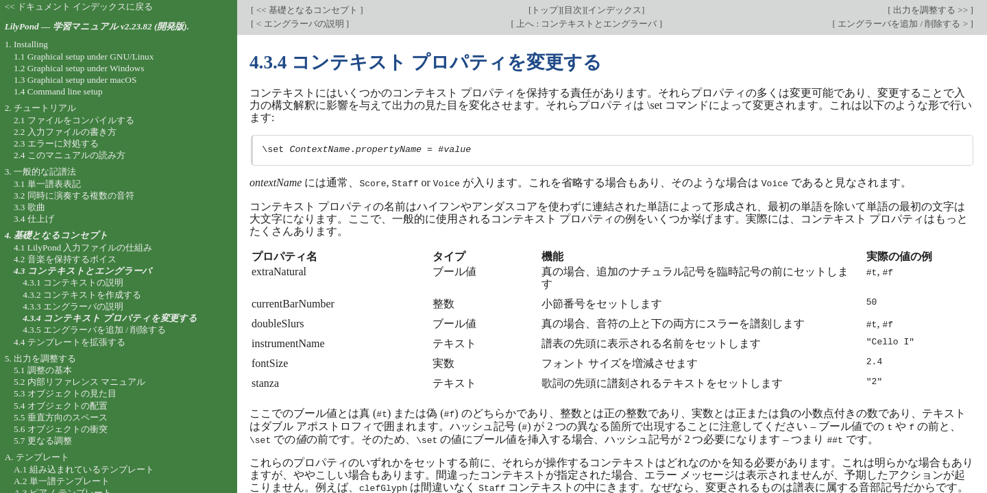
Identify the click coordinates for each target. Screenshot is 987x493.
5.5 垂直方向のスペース (61, 417)
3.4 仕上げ (34, 219)
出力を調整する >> (931, 10)
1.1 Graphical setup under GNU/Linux (84, 56)
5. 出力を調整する (40, 358)
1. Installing (26, 44)
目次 (573, 10)
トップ (544, 10)
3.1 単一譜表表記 (47, 184)
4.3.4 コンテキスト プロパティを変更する (110, 318)
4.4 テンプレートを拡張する (69, 342)
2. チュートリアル (40, 108)
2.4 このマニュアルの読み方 (69, 155)
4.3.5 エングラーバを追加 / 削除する (94, 330)
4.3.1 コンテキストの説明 (73, 282)
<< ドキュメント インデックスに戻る (79, 6)
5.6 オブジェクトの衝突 (61, 429)
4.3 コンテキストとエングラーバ (82, 271)
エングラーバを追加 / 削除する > (903, 23)
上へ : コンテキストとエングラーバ (586, 23)
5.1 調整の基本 (43, 370)
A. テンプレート (37, 457)
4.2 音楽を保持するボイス (65, 259)
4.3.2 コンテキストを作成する (82, 295)
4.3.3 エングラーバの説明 (73, 306)
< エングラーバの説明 (299, 23)
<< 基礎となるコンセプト (307, 10)
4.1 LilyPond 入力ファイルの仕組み (83, 247)
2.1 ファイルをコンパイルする (74, 120)
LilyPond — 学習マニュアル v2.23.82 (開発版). (97, 26)
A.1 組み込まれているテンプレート (84, 469)
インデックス (615, 10)
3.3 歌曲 (29, 207)
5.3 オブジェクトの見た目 (65, 393)
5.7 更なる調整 (43, 440)
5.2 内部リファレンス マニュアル (79, 382)
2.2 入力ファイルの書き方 (65, 132)
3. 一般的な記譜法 (40, 171)
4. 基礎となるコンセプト (56, 235)
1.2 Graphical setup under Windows (79, 68)
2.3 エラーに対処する (56, 143)
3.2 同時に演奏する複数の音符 (74, 195)
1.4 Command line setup (58, 91)
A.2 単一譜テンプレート (62, 481)
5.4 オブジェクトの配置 (61, 406)
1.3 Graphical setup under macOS (75, 80)
